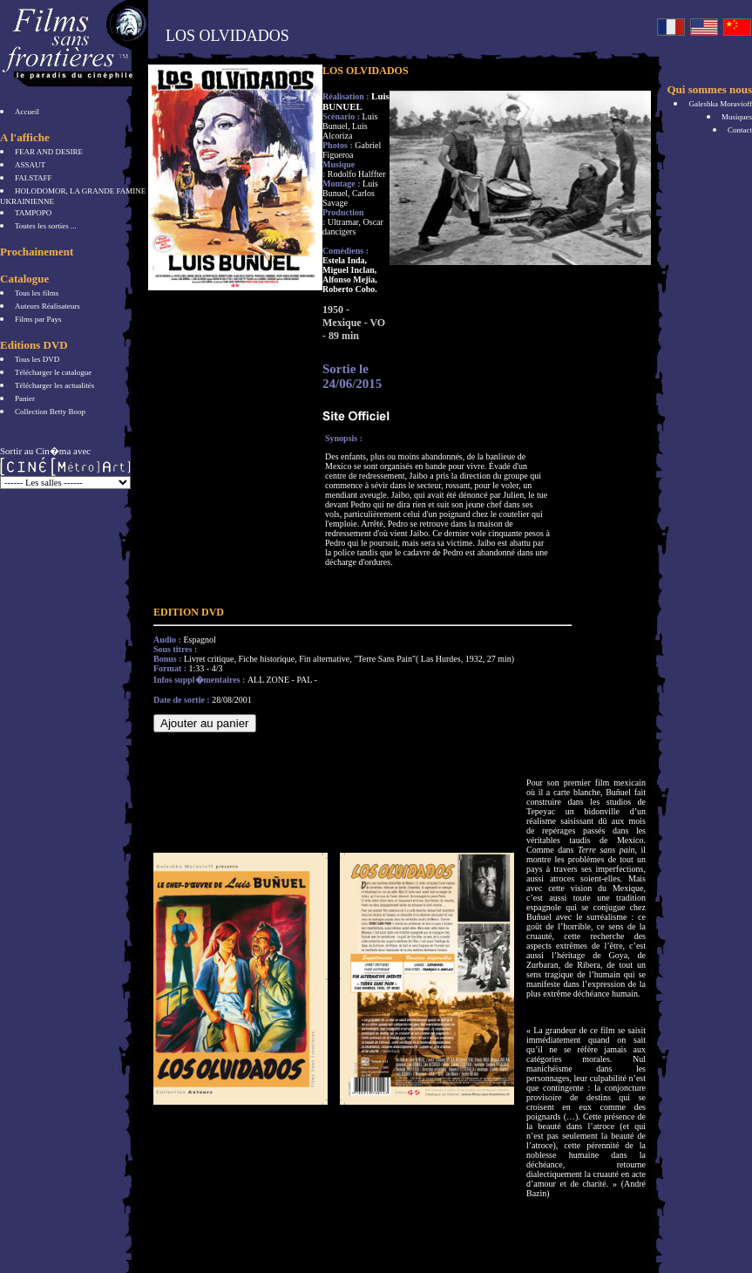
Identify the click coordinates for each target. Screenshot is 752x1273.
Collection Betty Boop (50, 411)
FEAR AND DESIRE (49, 151)
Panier (25, 398)
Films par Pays (38, 319)
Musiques (737, 116)
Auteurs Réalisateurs (47, 306)
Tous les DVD (37, 359)
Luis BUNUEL (356, 101)
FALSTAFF (33, 178)
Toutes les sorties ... (46, 225)
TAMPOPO (33, 212)
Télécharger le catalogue (53, 372)
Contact (740, 130)
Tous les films (36, 293)
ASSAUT (30, 164)
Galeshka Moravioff (720, 103)
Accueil (27, 111)
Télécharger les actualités (54, 385)
